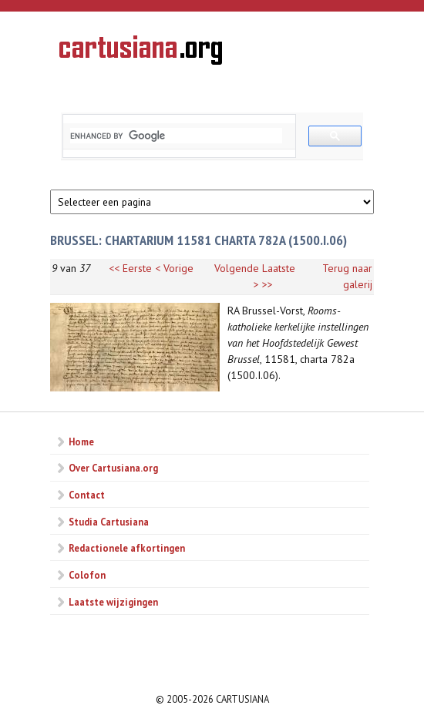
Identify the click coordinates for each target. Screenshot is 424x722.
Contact (87, 495)
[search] (176, 135)
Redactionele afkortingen (127, 548)
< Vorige (174, 268)
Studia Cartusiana (109, 521)
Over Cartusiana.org (113, 468)
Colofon (87, 575)
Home (81, 441)
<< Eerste (130, 268)
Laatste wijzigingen (113, 602)
